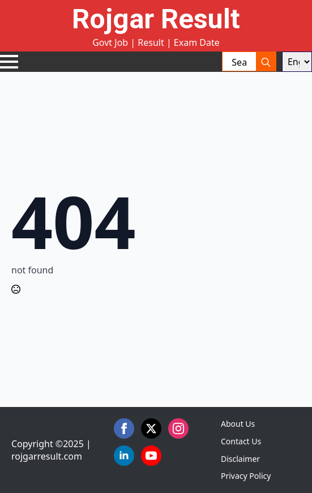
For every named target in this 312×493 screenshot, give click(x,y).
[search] (266, 62)
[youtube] (151, 455)
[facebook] (124, 428)
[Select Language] (297, 62)
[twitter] (151, 428)
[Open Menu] (9, 62)
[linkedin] (124, 455)
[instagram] (178, 428)
